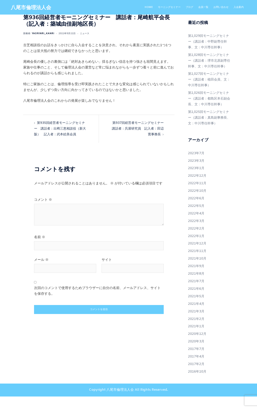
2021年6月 (197, 300)
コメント (43, 200)
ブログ (189, 7)
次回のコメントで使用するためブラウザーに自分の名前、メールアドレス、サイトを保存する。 (97, 291)
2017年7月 (197, 360)
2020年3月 (197, 353)
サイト (107, 260)
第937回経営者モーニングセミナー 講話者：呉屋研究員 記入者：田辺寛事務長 (138, 129)
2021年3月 (197, 322)
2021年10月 (198, 270)
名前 (39, 237)
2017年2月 (197, 375)
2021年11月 (198, 262)
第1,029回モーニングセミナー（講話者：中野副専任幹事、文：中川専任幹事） (208, 42)
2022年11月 (198, 194)
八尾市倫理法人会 (32, 7)
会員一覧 (203, 7)
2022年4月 (197, 225)
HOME (149, 7)
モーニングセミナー (169, 7)
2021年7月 (197, 292)
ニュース (84, 33)
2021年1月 (197, 338)
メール (41, 260)
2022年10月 (198, 202)
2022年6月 (197, 210)
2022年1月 (197, 247)
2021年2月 (197, 330)
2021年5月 (197, 308)
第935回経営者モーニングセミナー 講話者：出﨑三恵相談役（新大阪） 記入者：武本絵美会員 (61, 129)
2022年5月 (197, 217)
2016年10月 (198, 383)
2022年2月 (197, 240)
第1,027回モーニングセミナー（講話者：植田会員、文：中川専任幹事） (208, 85)
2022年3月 (197, 232)
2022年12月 (198, 187)
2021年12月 (198, 255)
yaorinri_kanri (43, 33)
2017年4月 (197, 368)
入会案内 (239, 7)
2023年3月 (197, 172)
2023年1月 (197, 179)
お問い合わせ (221, 7)
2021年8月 (197, 285)
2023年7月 (197, 164)
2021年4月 (197, 315)
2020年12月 (198, 345)
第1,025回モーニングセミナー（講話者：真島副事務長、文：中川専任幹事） (208, 129)
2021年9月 (197, 277)
